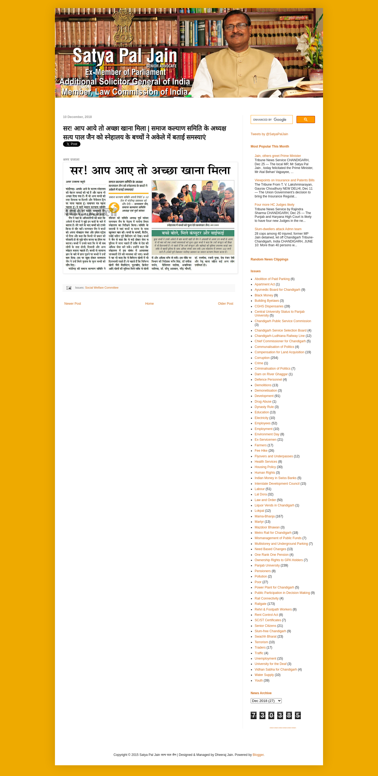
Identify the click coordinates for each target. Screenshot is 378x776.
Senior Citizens (265, 626)
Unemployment (265, 658)
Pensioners (263, 571)
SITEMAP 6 (294, 728)
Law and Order (265, 500)
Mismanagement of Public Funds (278, 538)
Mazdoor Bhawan (267, 527)
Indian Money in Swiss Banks (276, 478)
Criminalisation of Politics (272, 368)
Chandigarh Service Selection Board (280, 330)
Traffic (259, 653)
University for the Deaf (271, 664)
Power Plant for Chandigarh (274, 587)
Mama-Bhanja (265, 516)
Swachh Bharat (265, 636)
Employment (264, 429)
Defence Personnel (268, 379)
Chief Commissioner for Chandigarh (280, 341)
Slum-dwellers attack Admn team (278, 229)
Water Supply (264, 675)
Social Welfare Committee (101, 287)
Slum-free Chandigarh (270, 631)
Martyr (259, 522)
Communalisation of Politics (274, 347)
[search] (271, 119)
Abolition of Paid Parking (272, 279)
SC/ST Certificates (268, 620)
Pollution (261, 576)
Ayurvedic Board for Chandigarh (278, 290)
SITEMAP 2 (276, 728)
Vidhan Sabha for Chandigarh (276, 669)
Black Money (264, 295)
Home (149, 304)
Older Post (225, 304)
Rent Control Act (266, 615)
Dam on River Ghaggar (271, 374)
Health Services (266, 462)
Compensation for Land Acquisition (279, 352)
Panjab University (267, 565)
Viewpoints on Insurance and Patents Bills (284, 180)
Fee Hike (261, 451)
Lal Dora (261, 494)
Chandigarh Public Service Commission (283, 321)
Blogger (258, 755)
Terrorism (261, 642)
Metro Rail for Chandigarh (273, 533)
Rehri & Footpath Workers (273, 609)
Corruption (262, 358)
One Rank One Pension (272, 555)
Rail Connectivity (267, 598)
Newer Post (72, 304)
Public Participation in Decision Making (282, 593)
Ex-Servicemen (265, 440)
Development (264, 396)
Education (262, 412)
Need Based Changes (270, 549)
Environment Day (267, 434)
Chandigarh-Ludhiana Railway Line (280, 336)
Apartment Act (265, 284)
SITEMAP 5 (289, 728)
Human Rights (265, 473)
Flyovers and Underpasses (274, 456)
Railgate (260, 604)
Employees (262, 423)
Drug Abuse (263, 401)
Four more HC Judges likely (274, 205)
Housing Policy (265, 467)
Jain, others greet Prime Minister (278, 156)
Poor (258, 582)
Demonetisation (266, 390)
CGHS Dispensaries (269, 306)
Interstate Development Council (277, 484)
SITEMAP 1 (272, 728)
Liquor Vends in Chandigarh (274, 505)
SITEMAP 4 (285, 728)
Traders (260, 647)
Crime (259, 363)
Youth (259, 680)
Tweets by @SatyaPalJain (269, 134)
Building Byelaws (267, 301)
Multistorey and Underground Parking (281, 544)
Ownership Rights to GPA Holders (279, 560)
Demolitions (263, 385)
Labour (260, 489)
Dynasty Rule (264, 407)
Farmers (261, 445)
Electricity (261, 418)
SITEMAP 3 (281, 728)
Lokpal (259, 511)
